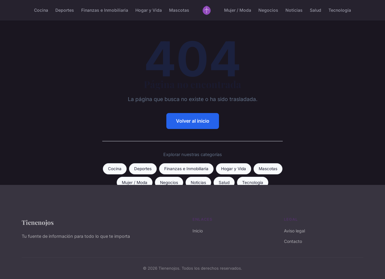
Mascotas (179, 10)
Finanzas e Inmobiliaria (104, 10)
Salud (315, 10)
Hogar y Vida (148, 10)
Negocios (268, 10)
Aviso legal (294, 230)
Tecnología (339, 10)
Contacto (293, 241)
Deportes (64, 10)
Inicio (197, 230)
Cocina (41, 10)
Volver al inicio (192, 121)
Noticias (294, 10)
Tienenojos (38, 222)
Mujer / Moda (237, 10)
